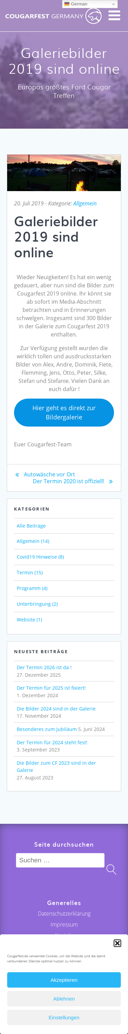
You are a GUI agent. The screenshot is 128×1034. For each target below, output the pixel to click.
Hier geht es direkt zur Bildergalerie (64, 412)
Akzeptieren (64, 980)
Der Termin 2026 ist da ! (44, 667)
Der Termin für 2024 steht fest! (52, 742)
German (75, 4)
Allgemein (85, 203)
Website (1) (29, 619)
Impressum (64, 924)
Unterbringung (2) (37, 604)
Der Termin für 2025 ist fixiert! (51, 688)
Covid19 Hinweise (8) (40, 557)
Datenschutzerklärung (64, 913)
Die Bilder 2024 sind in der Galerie (56, 708)
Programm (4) (32, 588)
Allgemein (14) (33, 541)
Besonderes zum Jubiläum (47, 729)
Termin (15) (30, 572)
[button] (117, 943)
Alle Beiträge (31, 525)
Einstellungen (63, 1017)
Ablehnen (64, 999)
